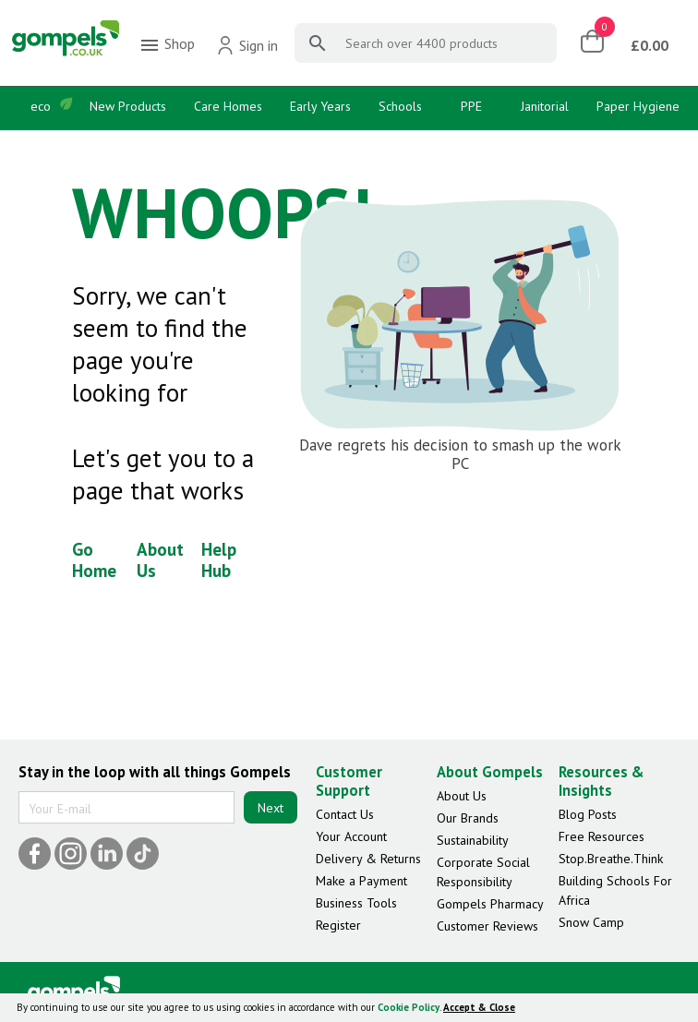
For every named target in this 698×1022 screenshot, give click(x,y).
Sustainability (473, 840)
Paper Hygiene (638, 106)
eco (40, 106)
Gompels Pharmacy (490, 904)
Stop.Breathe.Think (611, 858)
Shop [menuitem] (166, 45)
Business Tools (356, 903)
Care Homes (228, 106)
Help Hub (218, 560)
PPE (471, 106)
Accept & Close (479, 1007)
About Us (160, 560)
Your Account (351, 836)
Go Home (94, 560)
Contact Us (345, 814)
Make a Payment (361, 880)
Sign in (247, 45)
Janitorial (545, 106)
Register (338, 925)
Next (270, 808)
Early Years (320, 106)
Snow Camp (591, 922)
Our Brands (468, 818)
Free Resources (601, 836)
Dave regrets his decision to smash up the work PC (460, 454)
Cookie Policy (408, 1007)
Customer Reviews (487, 926)
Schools (400, 106)
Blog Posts (588, 814)
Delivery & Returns (368, 858)
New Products (128, 106)
